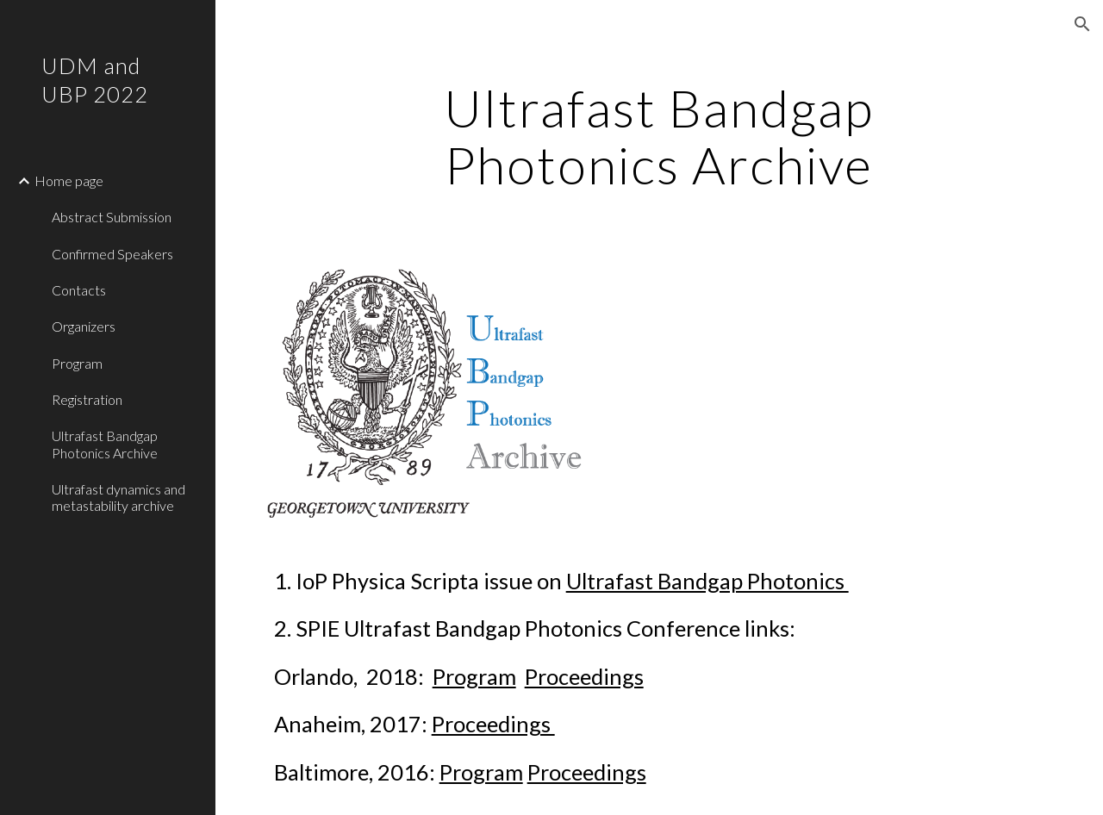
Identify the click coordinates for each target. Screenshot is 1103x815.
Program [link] (77, 363)
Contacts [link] (79, 290)
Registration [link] (87, 399)
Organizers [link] (83, 326)
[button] (1082, 24)
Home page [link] (68, 180)
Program (474, 676)
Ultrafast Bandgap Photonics (707, 581)
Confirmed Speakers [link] (112, 254)
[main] (659, 136)
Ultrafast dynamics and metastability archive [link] (118, 497)
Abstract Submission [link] (111, 216)
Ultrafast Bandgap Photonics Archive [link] (105, 443)
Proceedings (584, 676)
